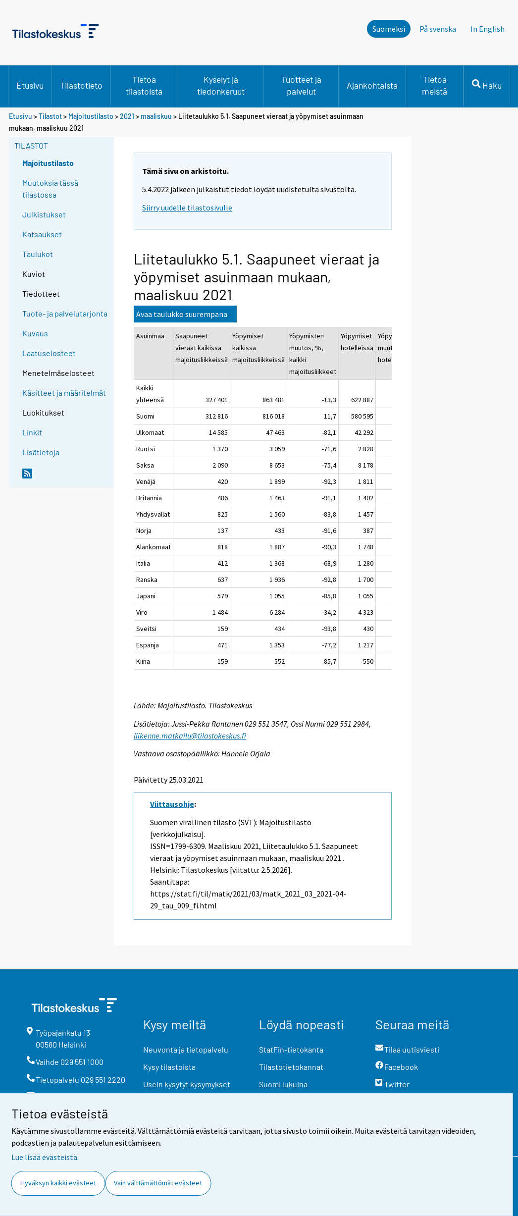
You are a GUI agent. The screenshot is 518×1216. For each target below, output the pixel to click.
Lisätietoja (40, 452)
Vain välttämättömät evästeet (158, 1182)
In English (487, 29)
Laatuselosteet (49, 353)
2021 (127, 116)
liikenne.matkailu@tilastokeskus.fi (190, 735)
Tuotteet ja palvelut (301, 85)
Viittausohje (172, 804)
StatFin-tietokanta (291, 1049)
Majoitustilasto (90, 116)
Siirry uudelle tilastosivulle (187, 207)
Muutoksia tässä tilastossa (50, 188)
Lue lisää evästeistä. (45, 1157)
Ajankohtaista (372, 85)
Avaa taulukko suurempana (181, 314)
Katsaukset (42, 234)
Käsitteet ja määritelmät (64, 392)
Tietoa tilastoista (144, 85)
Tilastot (50, 116)
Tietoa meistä (434, 85)
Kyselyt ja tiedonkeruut (221, 85)
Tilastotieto (81, 85)
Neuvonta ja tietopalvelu (185, 1049)
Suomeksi (388, 29)
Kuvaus (35, 333)
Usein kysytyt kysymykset (186, 1084)
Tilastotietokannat (291, 1066)
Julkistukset (44, 214)
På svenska (437, 29)
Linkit (32, 432)
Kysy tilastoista (169, 1066)
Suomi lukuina (283, 1084)
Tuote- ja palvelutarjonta (64, 313)
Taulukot (37, 254)
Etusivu (30, 85)
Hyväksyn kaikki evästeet (58, 1182)
